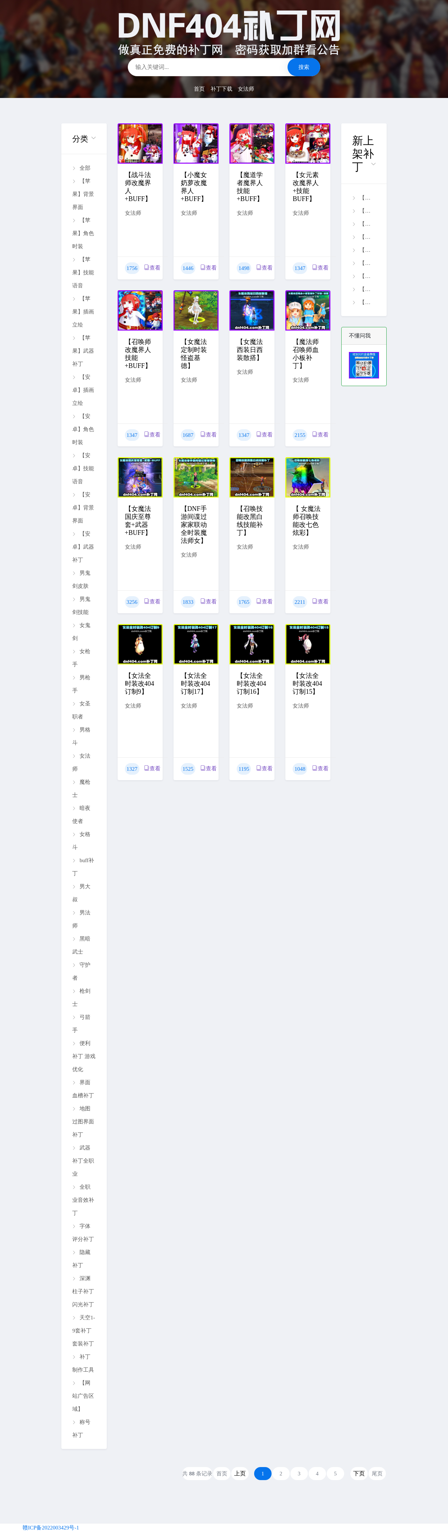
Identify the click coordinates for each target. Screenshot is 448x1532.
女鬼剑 (81, 631)
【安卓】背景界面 (83, 508)
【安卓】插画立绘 (83, 390)
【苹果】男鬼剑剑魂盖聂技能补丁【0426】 (363, 198)
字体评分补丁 (83, 1232)
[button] (83, 138)
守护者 (81, 971)
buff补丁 (83, 866)
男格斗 (81, 736)
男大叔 (81, 893)
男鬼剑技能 (81, 605)
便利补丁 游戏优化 (83, 1056)
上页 (240, 1473)
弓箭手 (81, 1023)
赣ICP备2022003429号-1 (51, 1528)
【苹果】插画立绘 (83, 312)
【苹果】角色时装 (83, 233)
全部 (81, 168)
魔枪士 (81, 788)
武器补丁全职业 (83, 1161)
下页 (359, 1473)
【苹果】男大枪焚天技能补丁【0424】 (363, 224)
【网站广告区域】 (83, 1396)
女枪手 (81, 657)
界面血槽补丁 (83, 1089)
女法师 (246, 89)
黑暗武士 (81, 945)
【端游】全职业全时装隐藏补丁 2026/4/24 (363, 289)
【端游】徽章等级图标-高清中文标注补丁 (363, 263)
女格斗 (81, 840)
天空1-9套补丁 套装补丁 (83, 1331)
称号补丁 (81, 1428)
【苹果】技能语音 (83, 272)
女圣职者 (81, 710)
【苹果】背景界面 (83, 194)
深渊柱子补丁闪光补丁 (83, 1291)
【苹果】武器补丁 (83, 351)
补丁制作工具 (83, 1363)
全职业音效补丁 (83, 1200)
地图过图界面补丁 (83, 1122)
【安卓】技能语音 (83, 468)
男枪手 (81, 684)
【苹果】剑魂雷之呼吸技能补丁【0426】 (363, 211)
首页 (199, 89)
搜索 (303, 67)
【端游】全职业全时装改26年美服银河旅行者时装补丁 (363, 250)
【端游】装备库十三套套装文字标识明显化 (363, 276)
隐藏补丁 (81, 1258)
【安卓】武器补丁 (83, 547)
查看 (152, 268)
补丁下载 (221, 89)
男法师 (81, 919)
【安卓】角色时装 (83, 429)
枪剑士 (81, 997)
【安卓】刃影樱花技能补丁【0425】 (363, 237)
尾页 (377, 1473)
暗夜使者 (81, 814)
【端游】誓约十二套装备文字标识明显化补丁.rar (363, 302)
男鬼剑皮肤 (81, 579)
